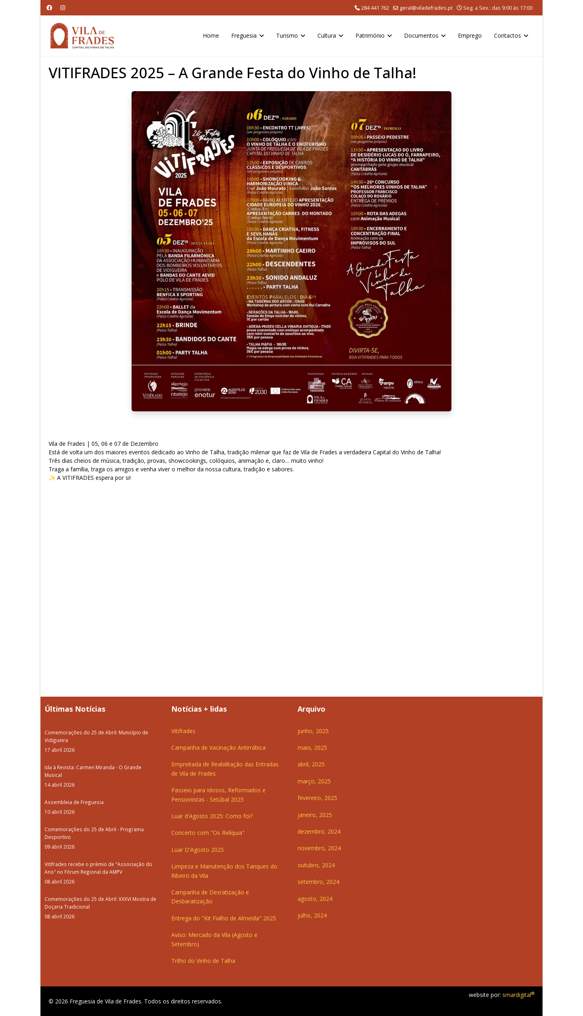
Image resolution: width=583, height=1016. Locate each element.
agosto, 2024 (315, 899)
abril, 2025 (311, 764)
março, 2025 (314, 781)
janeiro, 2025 (315, 815)
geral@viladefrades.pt (426, 7)
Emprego (470, 35)
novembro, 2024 (319, 848)
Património (370, 35)
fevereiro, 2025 (317, 798)
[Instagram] (62, 7)
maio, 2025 (312, 747)
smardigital (518, 995)
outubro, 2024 (316, 865)
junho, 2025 (313, 731)
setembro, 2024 (318, 882)
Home (211, 35)
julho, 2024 (312, 915)
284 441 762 (375, 7)
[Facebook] (49, 7)
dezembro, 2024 (319, 831)
